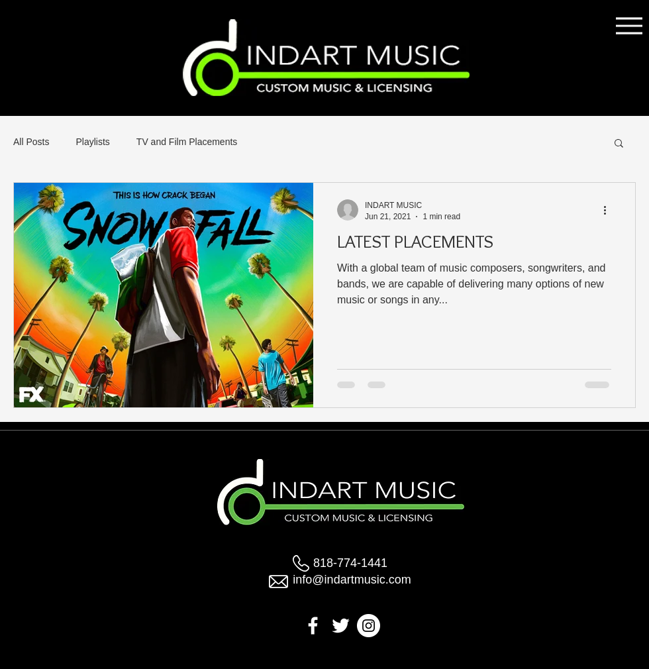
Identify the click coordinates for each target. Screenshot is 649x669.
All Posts (31, 141)
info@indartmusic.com (352, 579)
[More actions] (609, 210)
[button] (619, 144)
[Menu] (629, 25)
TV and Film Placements (187, 141)
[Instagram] (368, 625)
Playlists (92, 141)
